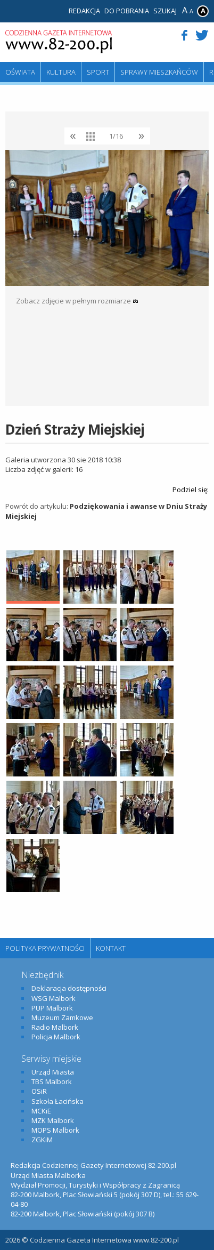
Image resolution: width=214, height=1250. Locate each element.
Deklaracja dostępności (68, 988)
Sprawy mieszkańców (159, 72)
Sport (98, 72)
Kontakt (111, 948)
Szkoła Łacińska (57, 1101)
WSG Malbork (53, 998)
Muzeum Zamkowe (62, 1017)
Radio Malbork (54, 1027)
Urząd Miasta (52, 1072)
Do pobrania (126, 10)
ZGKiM (42, 1139)
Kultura (61, 72)
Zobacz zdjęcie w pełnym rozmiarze (77, 301)
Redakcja (84, 10)
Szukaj (165, 10)
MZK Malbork (52, 1120)
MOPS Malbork (55, 1130)
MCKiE (41, 1111)
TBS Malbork (51, 1081)
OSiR (39, 1091)
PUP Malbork (52, 1008)
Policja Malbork (55, 1036)
